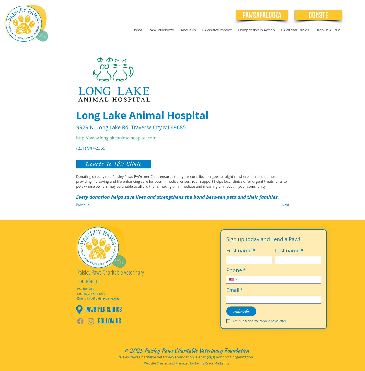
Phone (236, 270)
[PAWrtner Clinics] (117, 309)
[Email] (272, 299)
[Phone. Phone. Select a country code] (233, 280)
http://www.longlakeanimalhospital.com (116, 138)
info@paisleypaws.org (103, 298)
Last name (289, 250)
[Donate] (318, 15)
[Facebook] (80, 321)
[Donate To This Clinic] (113, 164)
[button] (188, 30)
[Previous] (90, 204)
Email (234, 290)
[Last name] (296, 260)
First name (240, 250)
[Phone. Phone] (278, 280)
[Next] (278, 204)
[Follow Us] (115, 321)
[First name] (248, 260)
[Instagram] (91, 321)
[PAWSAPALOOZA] (262, 15)
